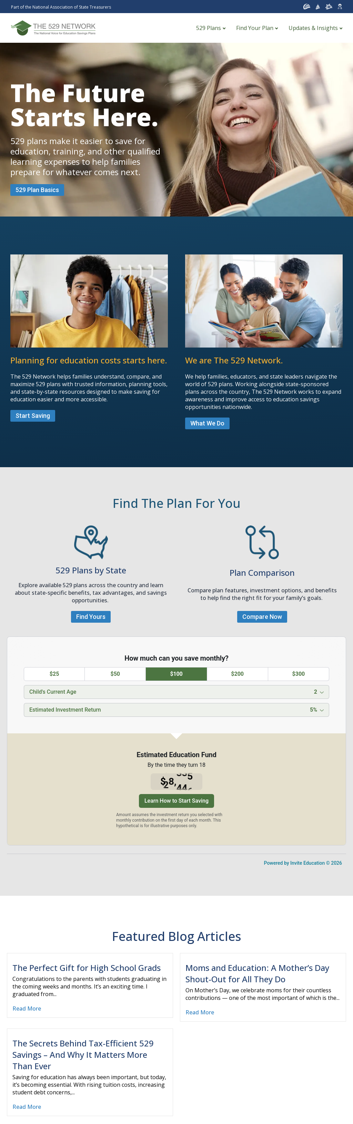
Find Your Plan (254, 28)
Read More (26, 1008)
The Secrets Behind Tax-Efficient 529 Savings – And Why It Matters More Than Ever (83, 1054)
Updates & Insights (313, 28)
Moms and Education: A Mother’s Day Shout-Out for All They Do (257, 973)
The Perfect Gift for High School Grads (86, 967)
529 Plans (208, 28)
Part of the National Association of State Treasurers (61, 7)
